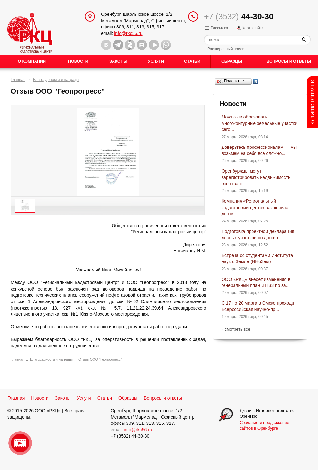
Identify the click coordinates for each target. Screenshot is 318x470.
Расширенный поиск (225, 49)
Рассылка (219, 28)
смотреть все (237, 329)
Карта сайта (253, 28)
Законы (118, 61)
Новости (78, 61)
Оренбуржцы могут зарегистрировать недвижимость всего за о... (256, 177)
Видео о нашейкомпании (20, 443)
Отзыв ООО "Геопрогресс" (100, 359)
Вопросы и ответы (163, 398)
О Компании (32, 61)
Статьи (192, 61)
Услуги (156, 61)
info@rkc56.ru (128, 33)
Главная (18, 79)
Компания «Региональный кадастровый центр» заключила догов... (255, 207)
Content (312, 102)
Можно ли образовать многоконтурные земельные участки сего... (260, 123)
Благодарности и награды (56, 79)
